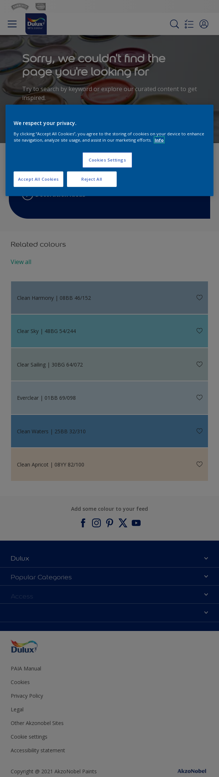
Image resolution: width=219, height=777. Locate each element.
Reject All (91, 179)
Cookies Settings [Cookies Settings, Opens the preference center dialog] (107, 160)
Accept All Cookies (38, 179)
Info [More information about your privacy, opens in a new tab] (159, 140)
